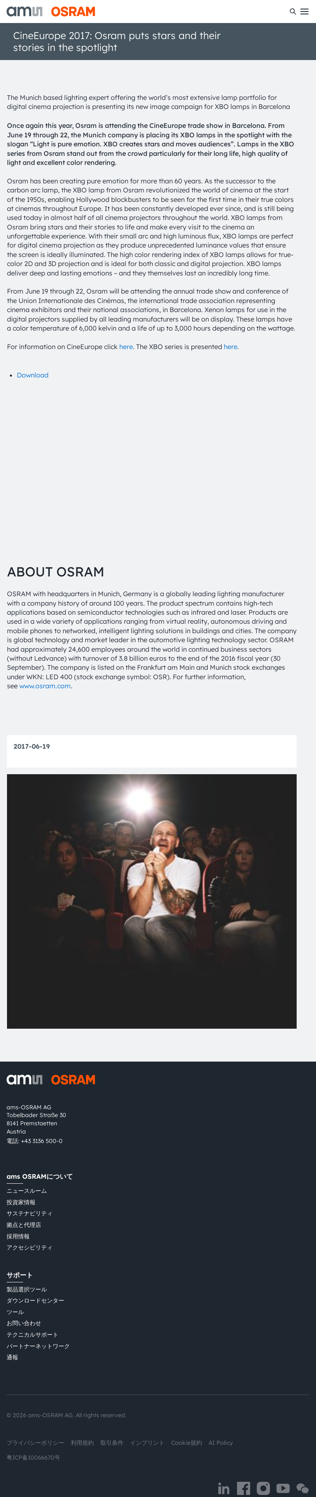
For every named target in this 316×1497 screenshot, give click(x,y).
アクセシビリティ (30, 1227)
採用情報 (18, 1216)
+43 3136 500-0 (42, 1121)
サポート (20, 1255)
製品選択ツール (27, 1269)
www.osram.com (45, 666)
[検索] (293, 11)
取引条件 (111, 1423)
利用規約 (82, 1423)
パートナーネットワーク (38, 1326)
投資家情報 (21, 1182)
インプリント (147, 1423)
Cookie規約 (186, 1423)
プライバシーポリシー (35, 1423)
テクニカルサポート (32, 1315)
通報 (12, 1337)
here (126, 346)
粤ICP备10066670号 (33, 1437)
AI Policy (221, 1423)
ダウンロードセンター (35, 1280)
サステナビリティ (30, 1193)
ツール (15, 1292)
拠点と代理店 (24, 1205)
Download (33, 375)
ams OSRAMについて (40, 1156)
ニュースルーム (27, 1171)
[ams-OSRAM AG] (51, 11)
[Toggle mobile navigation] (304, 11)
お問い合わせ (24, 1303)
